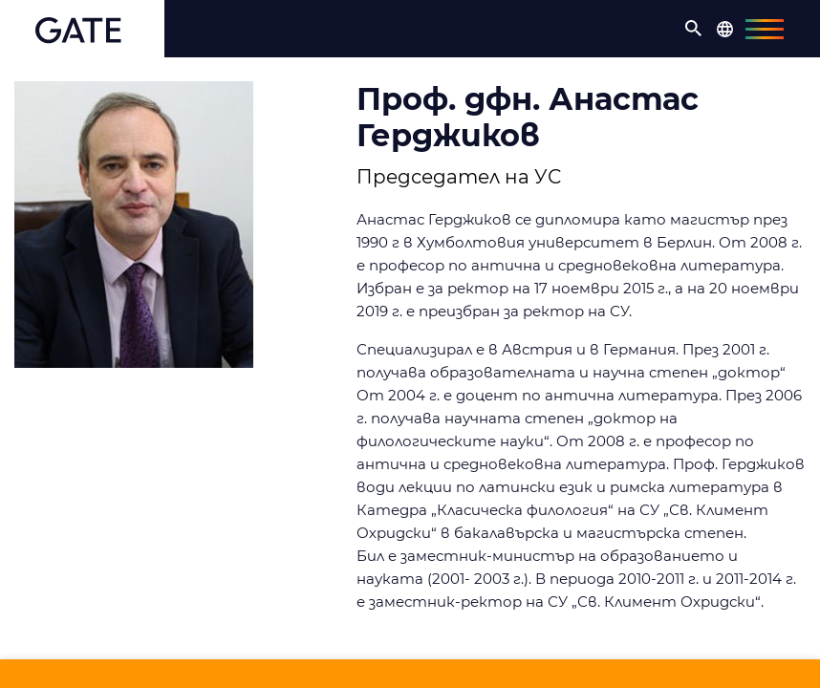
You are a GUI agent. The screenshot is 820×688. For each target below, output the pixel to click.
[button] (693, 28)
